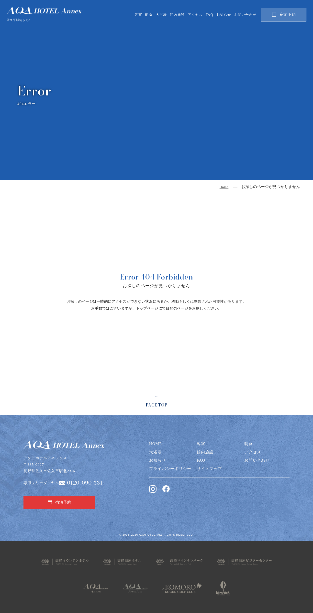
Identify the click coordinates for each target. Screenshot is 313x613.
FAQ (209, 15)
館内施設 (177, 15)
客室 (138, 15)
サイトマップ (209, 469)
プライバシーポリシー (170, 469)
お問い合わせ (245, 15)
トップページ (147, 308)
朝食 (148, 15)
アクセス (195, 15)
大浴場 (161, 15)
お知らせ (223, 15)
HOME (155, 444)
